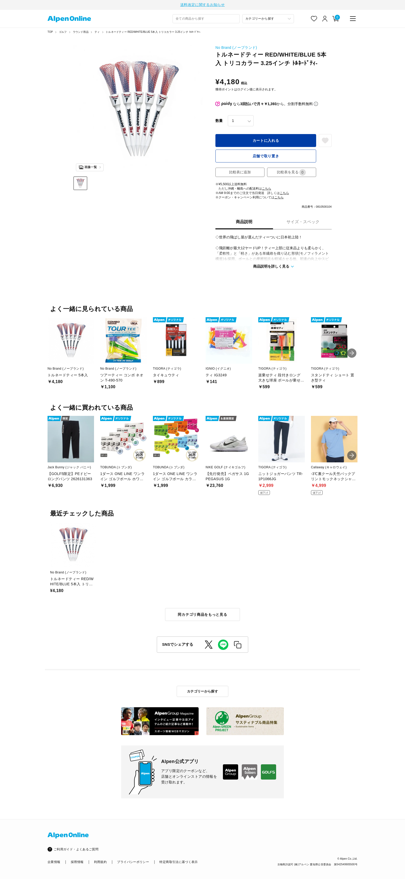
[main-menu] (352, 19)
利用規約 (100, 862)
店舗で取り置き (266, 157)
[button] (351, 354)
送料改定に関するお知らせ (202, 5)
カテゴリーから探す (202, 691)
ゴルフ (63, 32)
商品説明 (244, 222)
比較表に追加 (240, 173)
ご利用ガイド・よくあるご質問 (76, 849)
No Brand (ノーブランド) (236, 48)
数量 (219, 121)
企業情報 (54, 862)
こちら (266, 189)
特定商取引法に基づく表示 (178, 862)
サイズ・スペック (303, 222)
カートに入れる (266, 141)
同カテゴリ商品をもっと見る (202, 615)
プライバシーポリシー (133, 862)
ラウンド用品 (81, 32)
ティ (97, 32)
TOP (50, 32)
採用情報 (77, 862)
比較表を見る (291, 173)
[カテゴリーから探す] (268, 19)
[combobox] (206, 19)
